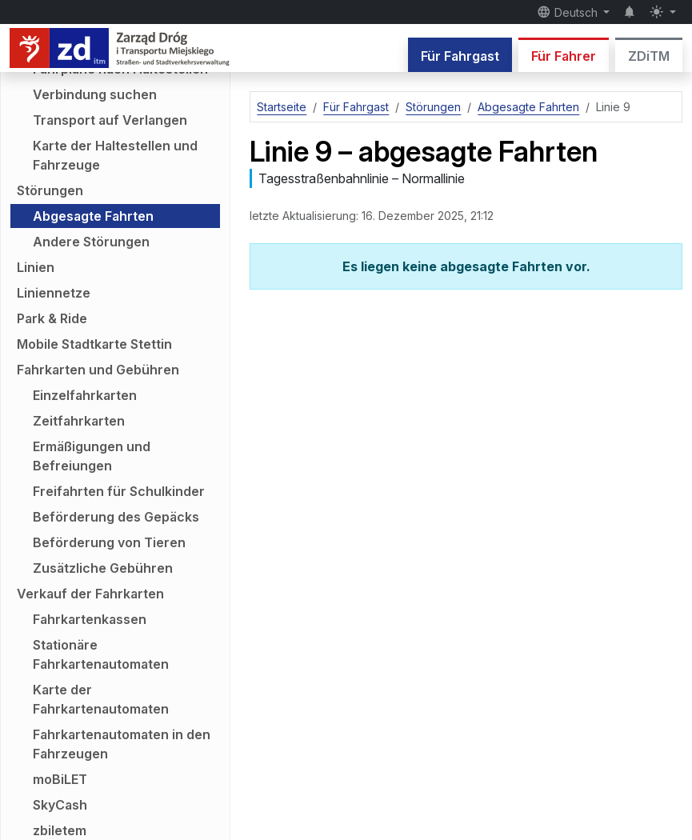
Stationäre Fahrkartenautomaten (101, 654)
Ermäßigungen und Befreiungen (91, 456)
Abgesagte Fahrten (93, 216)
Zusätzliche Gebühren (103, 568)
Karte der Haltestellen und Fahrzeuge (115, 155)
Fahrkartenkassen (89, 619)
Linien (35, 267)
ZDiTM (649, 56)
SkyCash (60, 805)
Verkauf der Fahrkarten (90, 594)
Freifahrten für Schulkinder (119, 491)
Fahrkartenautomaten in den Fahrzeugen (121, 744)
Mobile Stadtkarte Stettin (94, 344)
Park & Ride (52, 318)
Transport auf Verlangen (110, 120)
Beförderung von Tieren (109, 542)
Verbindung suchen (95, 94)
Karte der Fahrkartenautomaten (101, 699)
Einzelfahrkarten (85, 395)
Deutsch (569, 12)
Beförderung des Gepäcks (116, 517)
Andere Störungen (91, 242)
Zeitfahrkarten (79, 421)
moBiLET (60, 779)
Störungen (50, 190)
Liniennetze (53, 293)
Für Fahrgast (460, 56)
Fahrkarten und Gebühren (98, 370)
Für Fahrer (563, 56)
